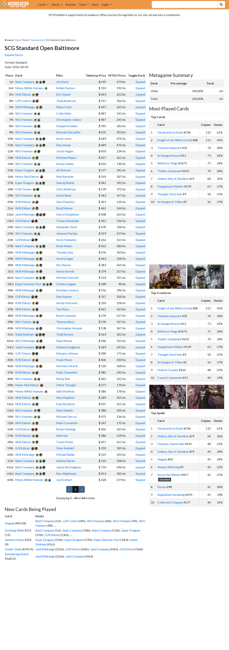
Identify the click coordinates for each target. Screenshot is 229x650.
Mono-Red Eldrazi (27, 176)
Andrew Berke (65, 460)
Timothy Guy (64, 252)
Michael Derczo (66, 416)
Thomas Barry (65, 321)
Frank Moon (64, 359)
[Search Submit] (221, 4)
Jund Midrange (25, 214)
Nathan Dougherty (68, 347)
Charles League (66, 284)
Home (18, 40)
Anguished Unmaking (171, 494)
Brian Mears (64, 246)
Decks (56, 4)
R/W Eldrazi (23, 202)
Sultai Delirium (24, 334)
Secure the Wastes (169, 474)
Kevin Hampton (66, 239)
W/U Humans (24, 113)
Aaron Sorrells (65, 271)
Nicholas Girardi (66, 366)
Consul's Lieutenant (169, 377)
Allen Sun (62, 435)
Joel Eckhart (64, 479)
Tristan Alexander (67, 220)
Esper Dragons (24, 170)
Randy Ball (63, 378)
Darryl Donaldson (67, 214)
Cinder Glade (13, 549)
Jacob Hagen (64, 151)
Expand (140, 82)
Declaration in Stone (170, 132)
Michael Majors (66, 157)
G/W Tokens (23, 189)
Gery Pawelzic (65, 202)
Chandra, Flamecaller (170, 444)
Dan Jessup (63, 145)
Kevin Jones (63, 138)
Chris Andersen (66, 189)
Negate (10, 523)
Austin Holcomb (66, 303)
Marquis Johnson (67, 353)
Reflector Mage (167, 163)
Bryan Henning (65, 429)
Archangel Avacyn (168, 155)
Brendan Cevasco (67, 290)
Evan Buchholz (65, 404)
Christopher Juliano (68, 119)
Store (95, 4)
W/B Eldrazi (23, 94)
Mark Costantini (66, 423)
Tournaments (37, 40)
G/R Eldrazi (22, 220)
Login (105, 4)
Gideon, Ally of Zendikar (173, 178)
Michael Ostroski (67, 277)
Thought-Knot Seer (169, 194)
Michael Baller (65, 454)
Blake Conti (63, 107)
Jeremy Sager (65, 258)
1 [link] (75, 489)
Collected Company (170, 502)
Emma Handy (65, 164)
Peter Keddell (65, 448)
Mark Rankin (64, 410)
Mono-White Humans (29, 88)
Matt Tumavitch (66, 372)
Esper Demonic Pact (28, 284)
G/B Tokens (23, 353)
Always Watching (168, 467)
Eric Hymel (63, 94)
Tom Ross (62, 309)
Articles (71, 4)
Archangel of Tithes (170, 202)
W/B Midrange (25, 107)
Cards (42, 4)
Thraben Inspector (169, 148)
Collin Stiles (63, 113)
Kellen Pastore (65, 88)
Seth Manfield (65, 391)
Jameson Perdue (66, 233)
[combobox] (182, 4)
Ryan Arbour (64, 340)
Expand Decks (14, 55)
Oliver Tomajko (66, 385)
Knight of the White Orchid (174, 140)
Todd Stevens (65, 334)
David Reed (63, 195)
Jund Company (24, 347)
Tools (82, 4)
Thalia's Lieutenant (169, 171)
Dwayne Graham (67, 126)
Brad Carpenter (66, 315)
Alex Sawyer (64, 296)
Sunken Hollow (14, 539)
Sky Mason (63, 265)
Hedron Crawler (167, 370)
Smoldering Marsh (17, 554)
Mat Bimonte (65, 176)
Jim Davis (62, 82)
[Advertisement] (190, 235)
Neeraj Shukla (65, 183)
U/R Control (23, 101)
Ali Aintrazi (63, 170)
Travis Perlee (64, 442)
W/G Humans (24, 126)
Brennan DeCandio (68, 132)
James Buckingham (68, 467)
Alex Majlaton (65, 397)
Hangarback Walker (170, 186)
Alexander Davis (66, 227)
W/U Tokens (23, 321)
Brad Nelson (64, 208)
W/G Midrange (25, 340)
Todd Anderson (66, 101)
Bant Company (24, 82)
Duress (161, 487)
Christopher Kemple (69, 328)
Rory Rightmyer (66, 473)
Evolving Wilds (14, 530)
